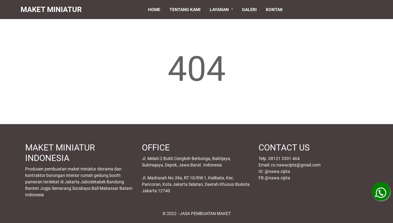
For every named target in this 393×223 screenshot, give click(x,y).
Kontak (275, 9)
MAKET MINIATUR (53, 9)
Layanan (220, 9)
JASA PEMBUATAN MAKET (205, 213)
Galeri (250, 9)
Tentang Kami (186, 9)
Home (155, 9)
